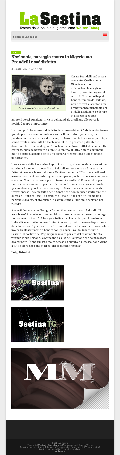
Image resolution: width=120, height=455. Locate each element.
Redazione (60, 451)
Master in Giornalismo (48, 445)
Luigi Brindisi (21, 69)
